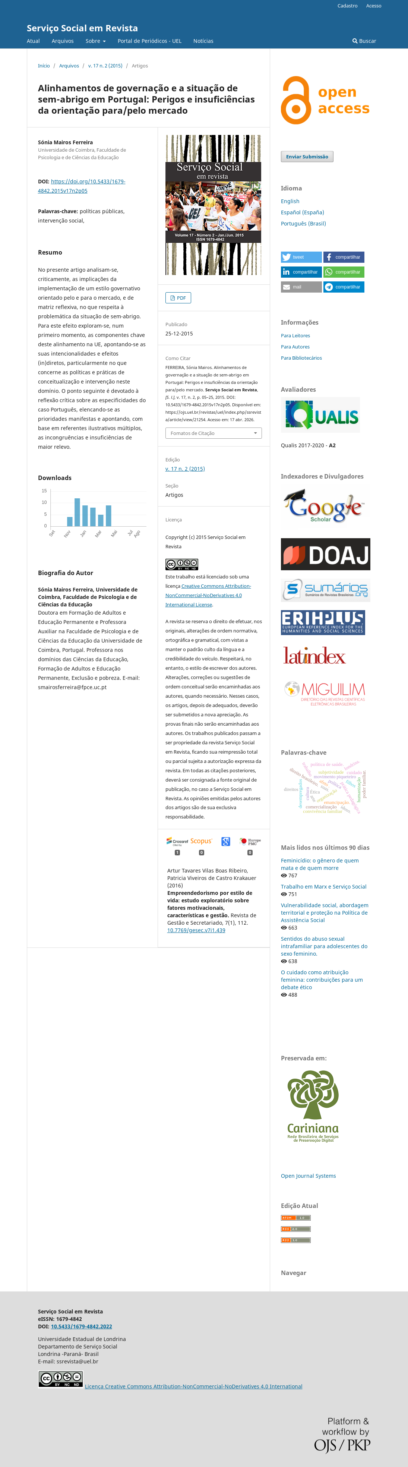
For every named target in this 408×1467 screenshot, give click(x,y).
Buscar (364, 40)
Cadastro (348, 5)
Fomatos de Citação (193, 433)
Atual (33, 40)
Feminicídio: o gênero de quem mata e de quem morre (320, 864)
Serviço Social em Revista (82, 28)
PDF (181, 297)
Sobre (94, 40)
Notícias (203, 40)
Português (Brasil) (303, 223)
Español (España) (302, 212)
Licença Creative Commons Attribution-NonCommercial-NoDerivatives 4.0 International (194, 1386)
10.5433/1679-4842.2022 (81, 1326)
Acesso (374, 5)
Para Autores (295, 346)
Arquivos (63, 40)
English (290, 201)
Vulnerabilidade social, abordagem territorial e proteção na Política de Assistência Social (325, 913)
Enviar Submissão (307, 156)
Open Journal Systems (308, 1175)
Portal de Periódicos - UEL (149, 40)
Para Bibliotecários (301, 357)
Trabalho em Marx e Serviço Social (324, 886)
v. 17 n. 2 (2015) (105, 65)
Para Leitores (295, 335)
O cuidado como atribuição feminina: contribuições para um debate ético (322, 980)
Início (44, 65)
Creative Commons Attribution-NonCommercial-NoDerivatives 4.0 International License (208, 595)
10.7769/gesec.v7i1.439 (196, 930)
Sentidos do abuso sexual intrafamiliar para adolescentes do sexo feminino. (324, 946)
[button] (301, 257)
